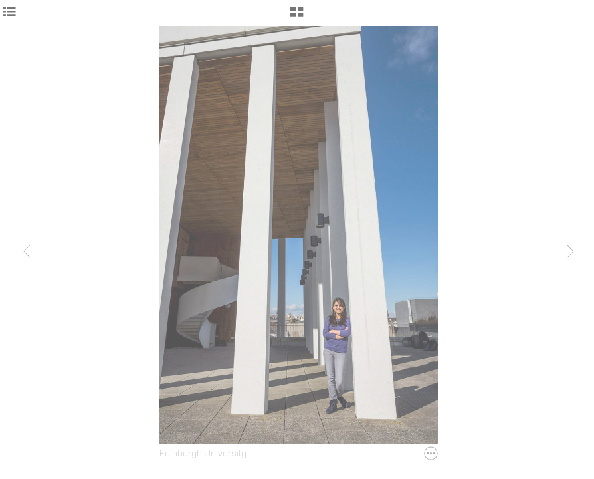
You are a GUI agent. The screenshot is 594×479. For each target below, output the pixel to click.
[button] (296, 17)
